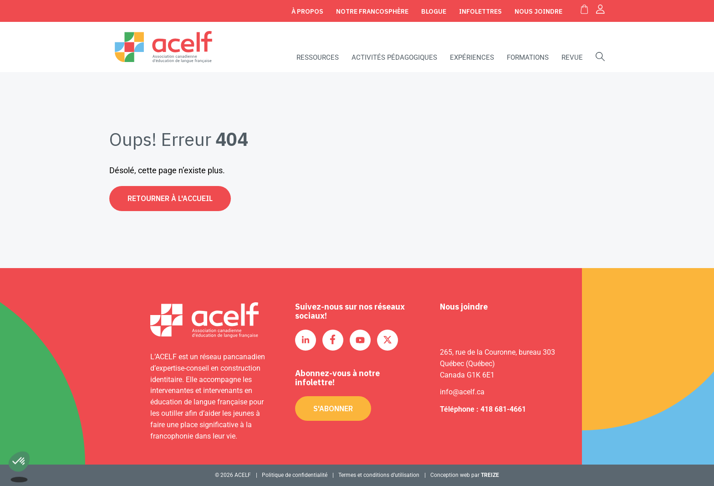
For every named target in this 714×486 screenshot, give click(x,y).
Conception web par (464, 475)
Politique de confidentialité (294, 475)
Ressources (317, 57)
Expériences (472, 57)
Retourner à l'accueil (170, 198)
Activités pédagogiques (394, 57)
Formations (528, 57)
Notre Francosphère (372, 11)
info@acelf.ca (462, 392)
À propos (307, 11)
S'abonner (333, 408)
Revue (572, 57)
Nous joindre (538, 11)
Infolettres (480, 11)
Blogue (433, 11)
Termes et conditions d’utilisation (378, 475)
